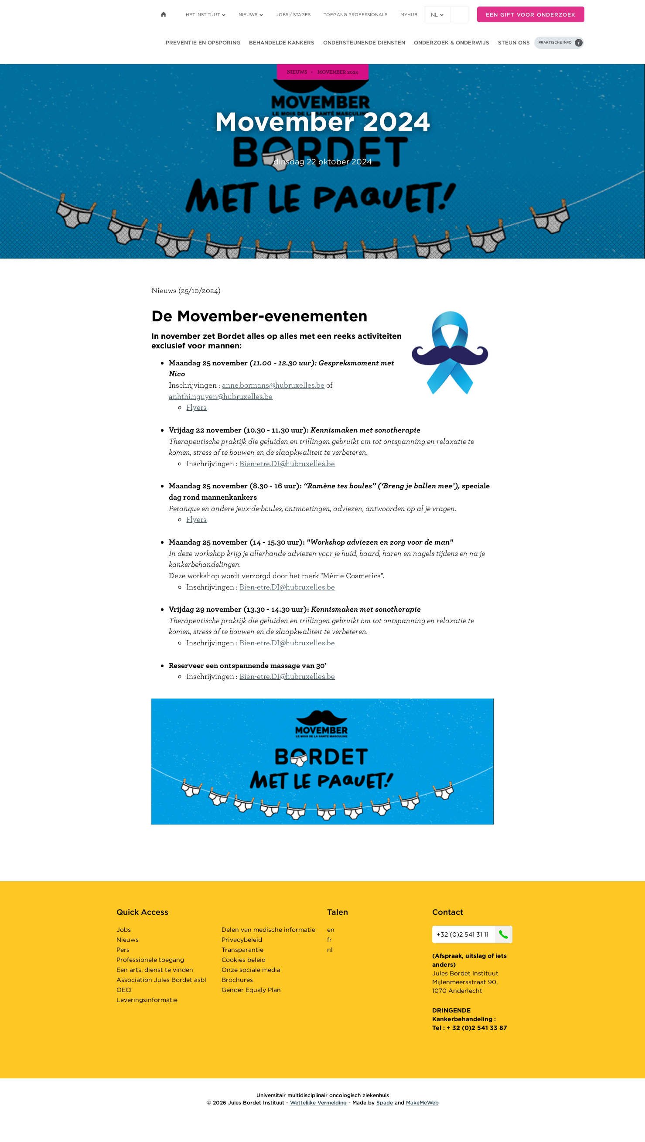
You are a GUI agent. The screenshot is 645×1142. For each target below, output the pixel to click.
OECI (124, 989)
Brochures (237, 979)
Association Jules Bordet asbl (161, 979)
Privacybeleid (242, 939)
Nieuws (251, 14)
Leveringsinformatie (146, 999)
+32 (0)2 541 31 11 (474, 934)
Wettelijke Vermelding (318, 1102)
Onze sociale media (251, 969)
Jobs (123, 929)
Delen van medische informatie (268, 929)
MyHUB (408, 14)
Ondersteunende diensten (364, 42)
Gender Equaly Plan (251, 989)
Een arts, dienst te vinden (154, 969)
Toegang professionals (355, 14)
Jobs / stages (293, 14)
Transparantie (242, 949)
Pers (123, 949)
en (330, 929)
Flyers (196, 407)
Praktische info (555, 42)
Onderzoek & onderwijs (451, 42)
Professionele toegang (150, 959)
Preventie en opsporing (203, 42)
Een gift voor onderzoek (531, 14)
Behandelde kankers (281, 42)
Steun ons (514, 42)
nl (437, 14)
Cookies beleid (244, 959)
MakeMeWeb (422, 1102)
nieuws (297, 71)
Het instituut (205, 14)
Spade (384, 1102)
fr (329, 939)
